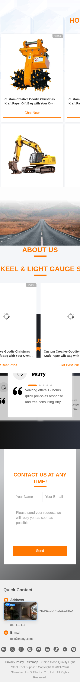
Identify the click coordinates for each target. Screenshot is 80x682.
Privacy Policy (14, 662)
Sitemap (32, 662)
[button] (17, 400)
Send (40, 551)
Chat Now (32, 113)
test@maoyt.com (21, 638)
